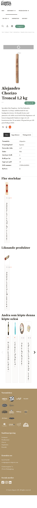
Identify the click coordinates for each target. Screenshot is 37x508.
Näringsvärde (27, 135)
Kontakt (24, 18)
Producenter (23, 10)
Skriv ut (30, 103)
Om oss (4, 18)
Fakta (6, 135)
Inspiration (15, 18)
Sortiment (10, 10)
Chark (11, 32)
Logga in (20, 26)
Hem (3, 10)
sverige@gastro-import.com (10, 462)
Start (3, 32)
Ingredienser (16, 135)
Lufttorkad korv (16, 32)
